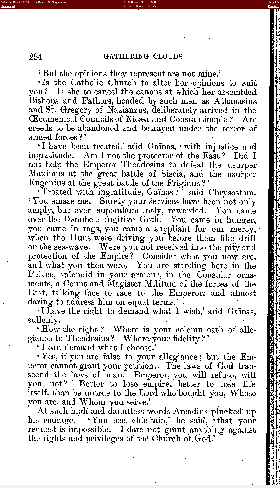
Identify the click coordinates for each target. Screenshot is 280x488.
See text (274, 6)
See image (7, 6)
